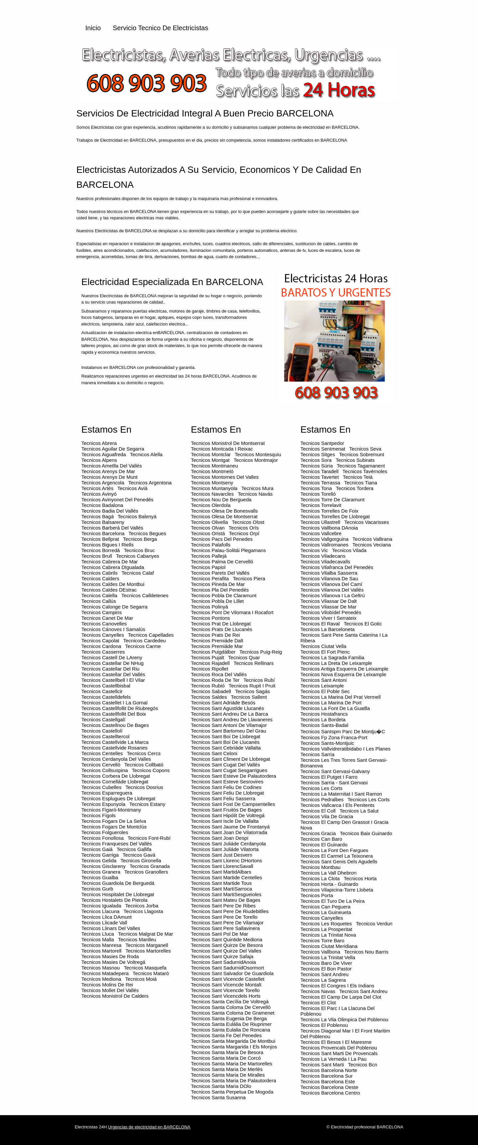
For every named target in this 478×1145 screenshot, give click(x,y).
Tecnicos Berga (140, 539)
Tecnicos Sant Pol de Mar (219, 934)
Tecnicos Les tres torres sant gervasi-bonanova (343, 762)
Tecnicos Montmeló (212, 471)
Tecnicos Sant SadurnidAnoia (223, 962)
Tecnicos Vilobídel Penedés (330, 612)
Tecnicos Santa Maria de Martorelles (231, 1063)
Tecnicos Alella (146, 454)
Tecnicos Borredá (100, 550)
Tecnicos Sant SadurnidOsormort (227, 967)
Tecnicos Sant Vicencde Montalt (226, 984)
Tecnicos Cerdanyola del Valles (116, 759)
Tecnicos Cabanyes (137, 556)
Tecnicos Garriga (100, 855)
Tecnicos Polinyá (209, 606)
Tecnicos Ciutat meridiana (329, 946)
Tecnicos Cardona (101, 646)
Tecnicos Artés (97, 488)
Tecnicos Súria (316, 465)
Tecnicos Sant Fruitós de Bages (226, 810)
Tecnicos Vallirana (372, 539)
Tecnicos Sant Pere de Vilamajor (227, 922)
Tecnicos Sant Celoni (214, 753)
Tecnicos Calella (99, 595)
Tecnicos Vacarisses (366, 522)
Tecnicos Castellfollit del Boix (113, 714)
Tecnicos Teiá (358, 477)
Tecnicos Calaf (137, 573)
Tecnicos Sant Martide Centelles (226, 877)
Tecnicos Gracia (318, 833)
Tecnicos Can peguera (325, 906)
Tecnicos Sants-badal (324, 725)
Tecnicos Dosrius (144, 787)
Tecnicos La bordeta (323, 719)
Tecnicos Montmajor (256, 460)
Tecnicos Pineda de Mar (218, 584)
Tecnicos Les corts (321, 788)
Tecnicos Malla (97, 939)
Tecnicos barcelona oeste (329, 1087)
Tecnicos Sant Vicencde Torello (225, 990)
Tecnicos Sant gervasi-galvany (335, 771)
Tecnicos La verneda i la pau (333, 1059)
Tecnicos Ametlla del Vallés (111, 465)
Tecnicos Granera (100, 872)
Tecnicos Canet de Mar (107, 618)
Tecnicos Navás (255, 494)
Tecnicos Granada (149, 866)
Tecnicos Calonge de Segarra (114, 606)
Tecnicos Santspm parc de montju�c (342, 731)
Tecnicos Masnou (100, 967)
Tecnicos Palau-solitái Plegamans (228, 550)
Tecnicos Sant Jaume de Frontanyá (230, 826)
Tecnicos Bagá (97, 516)
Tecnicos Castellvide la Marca (115, 742)
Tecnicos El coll (318, 811)
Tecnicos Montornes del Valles (225, 477)
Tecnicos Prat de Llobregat (221, 623)
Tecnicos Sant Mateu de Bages (225, 900)
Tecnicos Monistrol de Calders (115, 996)
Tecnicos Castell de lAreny (111, 657)
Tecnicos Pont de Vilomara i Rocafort (232, 612)
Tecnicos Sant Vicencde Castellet (228, 979)
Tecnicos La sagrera (323, 980)
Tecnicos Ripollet (209, 669)
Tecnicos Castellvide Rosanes (114, 748)
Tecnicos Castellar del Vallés (113, 674)
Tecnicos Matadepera (105, 973)
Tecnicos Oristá (208, 533)
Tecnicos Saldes (209, 697)
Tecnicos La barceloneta (327, 629)
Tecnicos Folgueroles (104, 832)
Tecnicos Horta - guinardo (329, 884)
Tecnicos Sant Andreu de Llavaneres (232, 719)
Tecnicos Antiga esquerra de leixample (344, 669)
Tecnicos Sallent (249, 697)
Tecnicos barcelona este (327, 1081)
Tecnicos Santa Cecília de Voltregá (230, 1001)
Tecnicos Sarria (317, 754)
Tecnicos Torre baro (322, 940)
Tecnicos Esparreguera (106, 793)
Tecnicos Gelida (99, 860)
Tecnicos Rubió (208, 685)
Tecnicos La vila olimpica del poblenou (344, 1019)
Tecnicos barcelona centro (330, 1093)
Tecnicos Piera (249, 578)
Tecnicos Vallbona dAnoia (329, 528)
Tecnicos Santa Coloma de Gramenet (233, 1013)
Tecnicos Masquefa (145, 967)
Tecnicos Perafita (210, 578)
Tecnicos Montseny (212, 482)
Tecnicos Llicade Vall (104, 922)
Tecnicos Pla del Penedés (220, 590)
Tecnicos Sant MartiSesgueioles (226, 894)
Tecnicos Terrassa (320, 482)
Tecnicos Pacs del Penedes (222, 539)
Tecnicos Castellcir (101, 691)
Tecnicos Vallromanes (324, 544)
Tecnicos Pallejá (209, 556)
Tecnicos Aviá (133, 488)
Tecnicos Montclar (211, 454)
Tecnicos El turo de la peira (332, 901)
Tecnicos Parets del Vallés (220, 573)
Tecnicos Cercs (144, 753)
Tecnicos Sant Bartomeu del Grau (228, 731)
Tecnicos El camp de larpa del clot (340, 997)
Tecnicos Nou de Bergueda (221, 499)
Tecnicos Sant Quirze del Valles (226, 951)
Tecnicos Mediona (101, 979)
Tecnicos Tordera (354, 488)
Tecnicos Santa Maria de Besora (227, 1052)
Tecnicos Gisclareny (103, 866)
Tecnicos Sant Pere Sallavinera (225, 928)
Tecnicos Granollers (146, 872)
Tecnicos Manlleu (137, 939)
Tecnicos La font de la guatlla (335, 708)
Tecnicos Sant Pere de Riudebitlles (230, 911)
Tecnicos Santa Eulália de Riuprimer (231, 1024)
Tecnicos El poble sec (325, 691)
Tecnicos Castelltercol (105, 736)
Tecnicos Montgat (210, 460)
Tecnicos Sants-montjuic (327, 743)
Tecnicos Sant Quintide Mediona (226, 939)
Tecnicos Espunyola (103, 804)
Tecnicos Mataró (151, 973)
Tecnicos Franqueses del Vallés (116, 843)
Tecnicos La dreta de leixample (336, 663)
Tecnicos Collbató (144, 764)
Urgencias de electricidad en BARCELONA (149, 1126)
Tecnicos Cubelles (101, 787)
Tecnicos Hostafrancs (324, 714)
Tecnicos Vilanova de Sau (329, 578)
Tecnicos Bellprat (100, 539)
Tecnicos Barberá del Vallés (112, 528)
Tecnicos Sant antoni (323, 680)
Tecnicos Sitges (317, 454)
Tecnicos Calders (100, 578)
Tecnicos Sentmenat (322, 449)
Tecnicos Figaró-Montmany (111, 810)
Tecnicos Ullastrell (320, 522)
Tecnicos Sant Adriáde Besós (223, 702)
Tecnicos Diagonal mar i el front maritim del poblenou (345, 1033)
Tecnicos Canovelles (104, 623)
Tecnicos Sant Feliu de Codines (226, 787)
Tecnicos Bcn (362, 1064)
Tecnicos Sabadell (211, 691)
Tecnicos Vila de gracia (326, 816)
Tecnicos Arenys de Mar (108, 471)
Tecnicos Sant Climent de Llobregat (230, 759)
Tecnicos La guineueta (325, 912)
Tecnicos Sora (316, 460)
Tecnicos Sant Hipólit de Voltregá (228, 815)
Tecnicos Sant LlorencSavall (222, 866)
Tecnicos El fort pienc (325, 652)
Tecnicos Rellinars (254, 663)
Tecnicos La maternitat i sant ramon (341, 794)
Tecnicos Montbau (320, 867)
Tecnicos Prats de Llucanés (221, 629)
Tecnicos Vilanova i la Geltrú (332, 595)
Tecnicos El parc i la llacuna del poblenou (337, 1011)
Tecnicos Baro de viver (326, 963)
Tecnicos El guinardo (324, 844)
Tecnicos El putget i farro (329, 777)
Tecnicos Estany (147, 804)
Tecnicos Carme (143, 646)
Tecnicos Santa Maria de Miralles (228, 1075)
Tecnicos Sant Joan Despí (219, 838)
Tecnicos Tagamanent (361, 465)
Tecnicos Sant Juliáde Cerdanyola (228, 843)
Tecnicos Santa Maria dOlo (221, 1086)
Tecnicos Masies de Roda (110, 956)
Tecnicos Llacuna (100, 911)
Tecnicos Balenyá (137, 516)
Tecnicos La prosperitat (326, 929)
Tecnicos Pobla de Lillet (217, 601)
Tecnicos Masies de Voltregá (113, 962)
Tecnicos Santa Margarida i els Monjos (234, 1046)
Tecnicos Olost (248, 522)
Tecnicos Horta (360, 878)
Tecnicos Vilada (349, 550)
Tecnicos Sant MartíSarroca (221, 889)
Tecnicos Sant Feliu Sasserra (223, 798)
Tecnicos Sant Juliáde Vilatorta (225, 849)
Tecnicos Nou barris (366, 952)
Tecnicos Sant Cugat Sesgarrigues (229, 770)
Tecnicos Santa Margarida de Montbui (233, 1041)
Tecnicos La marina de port (330, 702)
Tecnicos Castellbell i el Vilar (113, 680)
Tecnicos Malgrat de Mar (145, 934)
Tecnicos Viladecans (323, 556)
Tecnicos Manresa (101, 945)
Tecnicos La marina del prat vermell (340, 697)
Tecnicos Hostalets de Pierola (114, 900)
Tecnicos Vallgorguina (324, 539)
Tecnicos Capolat (100, 640)
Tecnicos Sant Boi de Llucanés (225, 742)
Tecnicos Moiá (141, 979)
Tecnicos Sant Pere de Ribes (223, 905)
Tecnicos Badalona (102, 505)
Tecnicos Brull (96, 556)
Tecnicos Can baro (321, 839)
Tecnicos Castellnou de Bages (115, 725)
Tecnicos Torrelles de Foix (329, 511)
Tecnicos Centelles (102, 753)
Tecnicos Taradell (319, 471)
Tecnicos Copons (151, 770)
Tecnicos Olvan (208, 528)
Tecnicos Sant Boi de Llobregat (225, 736)
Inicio (93, 28)
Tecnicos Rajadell (210, 663)
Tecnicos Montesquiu (258, 454)
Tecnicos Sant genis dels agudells (338, 861)
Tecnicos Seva (365, 449)
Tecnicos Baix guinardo (366, 833)
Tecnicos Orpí (244, 533)
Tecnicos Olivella (209, 522)
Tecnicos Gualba (99, 877)
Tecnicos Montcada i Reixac (222, 449)
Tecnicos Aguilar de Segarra (112, 449)
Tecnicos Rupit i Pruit (252, 685)
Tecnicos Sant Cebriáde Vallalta (226, 748)
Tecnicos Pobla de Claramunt (224, 595)
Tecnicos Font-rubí (149, 838)
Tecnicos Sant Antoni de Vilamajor (229, 725)
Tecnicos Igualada (101, 905)
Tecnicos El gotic (363, 623)
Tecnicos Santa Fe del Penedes (226, 1035)
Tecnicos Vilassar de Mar (328, 606)
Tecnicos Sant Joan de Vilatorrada (229, 832)
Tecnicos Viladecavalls (325, 561)
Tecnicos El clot (318, 1002)
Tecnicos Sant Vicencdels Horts (226, 996)
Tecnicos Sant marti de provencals (339, 1053)
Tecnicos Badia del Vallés (109, 511)
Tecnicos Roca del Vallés (219, 674)
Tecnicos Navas (317, 991)
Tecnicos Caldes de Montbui (112, 584)
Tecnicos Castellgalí (103, 719)
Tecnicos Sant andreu (324, 974)
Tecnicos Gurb (97, 889)
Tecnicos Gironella (140, 860)
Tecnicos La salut (359, 811)
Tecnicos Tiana (360, 482)
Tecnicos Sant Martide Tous (221, 883)
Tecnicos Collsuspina (104, 770)
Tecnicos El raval (320, 623)
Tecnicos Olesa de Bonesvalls (224, 511)
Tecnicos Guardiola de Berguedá (117, 883)
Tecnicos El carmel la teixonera (336, 856)
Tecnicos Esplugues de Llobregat (118, 798)
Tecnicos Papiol (208, 567)
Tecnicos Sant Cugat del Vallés (225, 764)
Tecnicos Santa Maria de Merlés (227, 1069)
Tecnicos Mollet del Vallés (110, 990)
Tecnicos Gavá (139, 855)
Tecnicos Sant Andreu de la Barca (229, 714)
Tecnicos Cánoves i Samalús (113, 629)
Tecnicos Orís (244, 528)
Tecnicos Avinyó (99, 494)
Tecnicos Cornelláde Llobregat (114, 781)
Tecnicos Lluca (97, 934)
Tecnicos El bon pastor (326, 968)
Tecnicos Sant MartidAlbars (221, 872)
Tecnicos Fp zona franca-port (333, 737)
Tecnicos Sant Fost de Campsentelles (233, 804)
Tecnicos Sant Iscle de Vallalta (225, 821)
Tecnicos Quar (244, 657)
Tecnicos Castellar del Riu (110, 669)
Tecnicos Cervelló (100, 764)
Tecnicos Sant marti (322, 1064)
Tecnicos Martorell (101, 951)
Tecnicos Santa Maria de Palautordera (233, 1080)
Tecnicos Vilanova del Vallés (331, 590)
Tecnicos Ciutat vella (323, 646)
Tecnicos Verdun (374, 923)
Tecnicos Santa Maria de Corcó (226, 1058)
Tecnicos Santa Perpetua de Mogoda (232, 1092)
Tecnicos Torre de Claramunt (332, 499)
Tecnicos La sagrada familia (332, 657)
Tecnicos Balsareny (102, 522)
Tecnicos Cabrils (99, 573)
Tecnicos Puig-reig (260, 652)
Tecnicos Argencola (102, 482)
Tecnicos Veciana (372, 544)
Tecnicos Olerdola (210, 505)
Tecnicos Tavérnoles (365, 471)
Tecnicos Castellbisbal (105, 685)
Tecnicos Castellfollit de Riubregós (119, 708)
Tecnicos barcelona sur (326, 1076)
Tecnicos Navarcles (212, 494)
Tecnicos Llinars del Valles (110, 928)
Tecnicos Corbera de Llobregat (115, 776)
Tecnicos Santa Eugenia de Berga (229, 1018)
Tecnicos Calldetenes (144, 595)
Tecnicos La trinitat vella (327, 957)
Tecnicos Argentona (150, 482)
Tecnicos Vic (314, 550)
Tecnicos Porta (316, 895)
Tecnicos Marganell (146, 945)
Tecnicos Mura (257, 488)
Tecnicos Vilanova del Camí (331, 584)
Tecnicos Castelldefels (105, 697)
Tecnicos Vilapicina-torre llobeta (336, 890)
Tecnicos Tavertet (319, 477)
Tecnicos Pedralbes (322, 799)
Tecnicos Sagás (252, 691)
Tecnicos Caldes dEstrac (109, 590)
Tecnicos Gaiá (97, 849)
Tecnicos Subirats (355, 460)
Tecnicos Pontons (210, 618)
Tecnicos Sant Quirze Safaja (222, 956)
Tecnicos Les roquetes (326, 923)
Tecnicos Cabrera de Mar (109, 561)
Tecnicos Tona (316, 488)
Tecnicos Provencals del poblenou (338, 1047)
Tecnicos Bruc (139, 550)
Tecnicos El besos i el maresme (335, 1042)
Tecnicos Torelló (318, 494)
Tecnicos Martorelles (148, 951)
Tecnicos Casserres (103, 652)
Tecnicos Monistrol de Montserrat (228, 443)
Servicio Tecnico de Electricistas (160, 28)
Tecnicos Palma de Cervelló (222, 561)
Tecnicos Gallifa (134, 849)
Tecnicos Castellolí (101, 731)
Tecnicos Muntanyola (214, 488)
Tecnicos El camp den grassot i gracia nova (344, 824)
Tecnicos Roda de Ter (215, 680)
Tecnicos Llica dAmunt (106, 917)
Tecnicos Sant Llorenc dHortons (226, 860)
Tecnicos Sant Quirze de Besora (227, 945)
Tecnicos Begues (147, 533)
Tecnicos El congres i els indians (337, 985)
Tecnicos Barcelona (102, 533)
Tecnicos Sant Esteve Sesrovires (227, 781)
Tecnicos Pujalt (207, 657)
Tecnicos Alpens (99, 460)
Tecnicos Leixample (322, 685)
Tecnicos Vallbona (320, 952)
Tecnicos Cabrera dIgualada (112, 567)
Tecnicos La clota (320, 878)
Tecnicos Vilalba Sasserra (328, 573)
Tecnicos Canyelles (102, 635)
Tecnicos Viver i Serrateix (328, 618)
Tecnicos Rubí (259, 680)
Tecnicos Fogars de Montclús (114, 826)
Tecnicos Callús (98, 601)
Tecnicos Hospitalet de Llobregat (117, 894)
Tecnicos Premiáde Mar (217, 646)
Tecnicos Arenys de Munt (109, 477)
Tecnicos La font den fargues (334, 850)
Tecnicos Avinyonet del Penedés (117, 499)
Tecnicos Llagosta (143, 911)
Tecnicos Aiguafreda (103, 454)
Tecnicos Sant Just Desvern (221, 855)
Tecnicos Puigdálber (213, 652)
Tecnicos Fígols (98, 815)
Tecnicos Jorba (141, 905)
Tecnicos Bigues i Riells (107, 544)
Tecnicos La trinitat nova (328, 935)
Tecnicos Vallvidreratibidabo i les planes (345, 748)
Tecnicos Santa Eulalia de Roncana (230, 1030)
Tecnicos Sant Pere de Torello (224, 917)
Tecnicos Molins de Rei (107, 984)
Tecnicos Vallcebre (321, 533)
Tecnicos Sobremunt (361, 454)
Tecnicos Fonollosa (102, 838)
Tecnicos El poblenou (324, 1025)
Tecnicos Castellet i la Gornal (114, 702)
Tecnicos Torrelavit (320, 505)
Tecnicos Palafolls (210, 544)
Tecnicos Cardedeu (144, 640)
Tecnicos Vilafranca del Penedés (336, 567)
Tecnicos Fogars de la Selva (113, 821)
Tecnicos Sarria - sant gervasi (334, 782)
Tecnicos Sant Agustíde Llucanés (227, 708)
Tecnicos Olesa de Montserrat (224, 516)
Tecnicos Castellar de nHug (112, 663)
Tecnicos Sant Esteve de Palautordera (233, 776)
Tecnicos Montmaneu (214, 465)
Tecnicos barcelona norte (328, 1070)
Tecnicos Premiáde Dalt (217, 640)
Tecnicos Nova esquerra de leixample (343, 674)
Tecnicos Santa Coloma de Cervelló (231, 1007)
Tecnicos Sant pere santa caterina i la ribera (344, 637)
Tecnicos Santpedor (322, 443)
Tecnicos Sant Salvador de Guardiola (232, 973)
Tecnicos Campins (101, 612)
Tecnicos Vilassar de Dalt (328, 601)
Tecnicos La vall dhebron (328, 873)
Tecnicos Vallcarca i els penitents (337, 805)
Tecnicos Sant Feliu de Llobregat (227, 793)
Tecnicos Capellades (151, 635)
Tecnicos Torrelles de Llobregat (335, 516)
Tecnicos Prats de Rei (215, 635)
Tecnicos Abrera (99, 443)
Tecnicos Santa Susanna (218, 1097)
